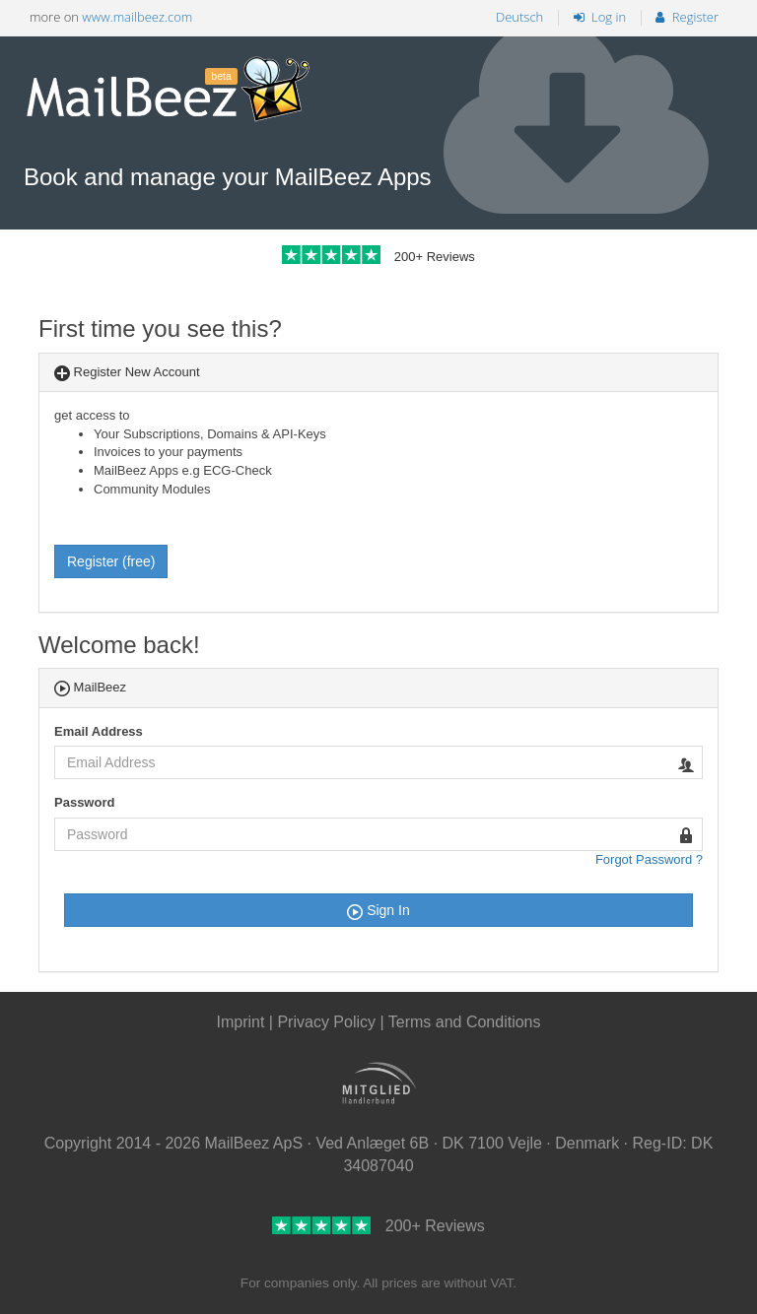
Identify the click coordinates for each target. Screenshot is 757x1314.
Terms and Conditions (464, 1022)
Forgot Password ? (649, 859)
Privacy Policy (328, 1022)
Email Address (98, 731)
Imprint (240, 1022)
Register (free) (111, 561)
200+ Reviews (378, 256)
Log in (600, 17)
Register (687, 17)
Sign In (378, 911)
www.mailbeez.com (137, 17)
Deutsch (519, 17)
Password (84, 802)
